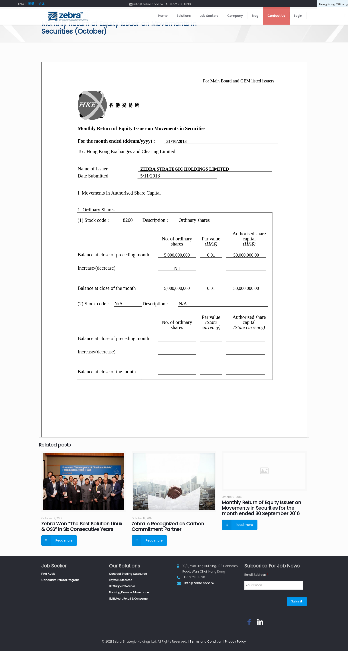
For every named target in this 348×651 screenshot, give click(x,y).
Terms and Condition (206, 641)
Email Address (256, 575)
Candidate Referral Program (60, 580)
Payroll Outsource (120, 580)
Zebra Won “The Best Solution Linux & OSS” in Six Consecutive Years (81, 526)
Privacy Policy (235, 641)
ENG (21, 4)
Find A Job (48, 574)
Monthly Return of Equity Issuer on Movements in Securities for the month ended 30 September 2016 (261, 508)
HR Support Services (122, 586)
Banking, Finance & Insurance (129, 592)
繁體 (31, 4)
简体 (41, 4)
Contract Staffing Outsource (128, 574)
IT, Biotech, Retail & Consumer (128, 598)
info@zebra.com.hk (199, 583)
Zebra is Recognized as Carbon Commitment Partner (168, 526)
